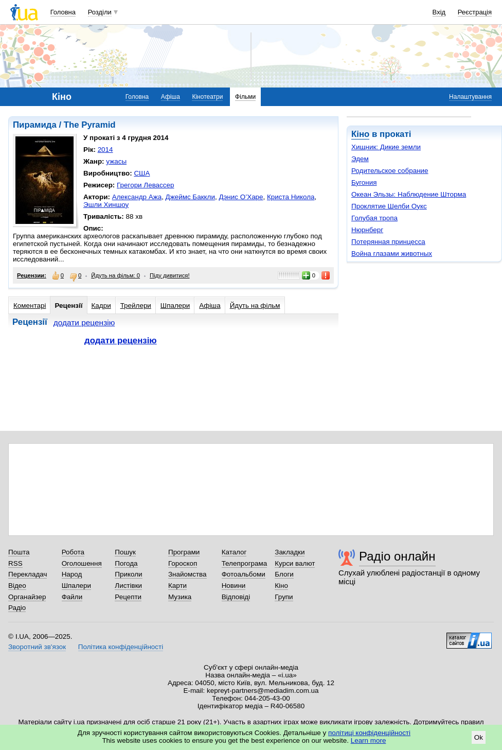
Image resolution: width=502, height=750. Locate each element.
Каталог (234, 552)
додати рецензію (84, 322)
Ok (478, 737)
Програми (184, 552)
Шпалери (175, 305)
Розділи (100, 12)
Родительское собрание (389, 171)
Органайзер (27, 597)
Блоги (284, 574)
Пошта (18, 552)
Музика (179, 597)
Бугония (364, 182)
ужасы (116, 161)
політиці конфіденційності (369, 733)
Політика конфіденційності (120, 647)
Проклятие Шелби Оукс (389, 206)
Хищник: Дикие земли (386, 147)
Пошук (125, 552)
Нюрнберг (367, 230)
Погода (126, 563)
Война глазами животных (391, 253)
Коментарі (29, 305)
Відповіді (236, 597)
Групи (284, 597)
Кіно (360, 134)
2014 (105, 149)
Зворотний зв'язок (37, 647)
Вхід (439, 12)
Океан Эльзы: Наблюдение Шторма (408, 194)
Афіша (170, 96)
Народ (72, 574)
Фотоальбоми (243, 574)
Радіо (17, 608)
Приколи (128, 574)
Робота (73, 552)
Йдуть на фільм (255, 305)
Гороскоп (182, 563)
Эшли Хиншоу (106, 204)
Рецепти (128, 597)
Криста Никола (290, 197)
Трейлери (135, 305)
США (142, 173)
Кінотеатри (207, 96)
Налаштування (470, 96)
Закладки (289, 552)
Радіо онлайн (397, 556)
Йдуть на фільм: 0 (115, 275)
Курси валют (295, 563)
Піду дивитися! (170, 275)
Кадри (101, 305)
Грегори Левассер (145, 185)
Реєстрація (475, 12)
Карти (177, 585)
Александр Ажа (137, 197)
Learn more (368, 740)
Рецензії (68, 305)
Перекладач (27, 574)
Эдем (360, 159)
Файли (72, 597)
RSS (15, 563)
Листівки (128, 585)
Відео (17, 585)
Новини (234, 585)
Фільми (245, 96)
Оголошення (82, 563)
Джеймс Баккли (190, 197)
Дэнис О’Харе (241, 197)
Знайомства (187, 574)
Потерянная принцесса (388, 242)
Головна (63, 12)
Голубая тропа (374, 218)
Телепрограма (244, 563)
